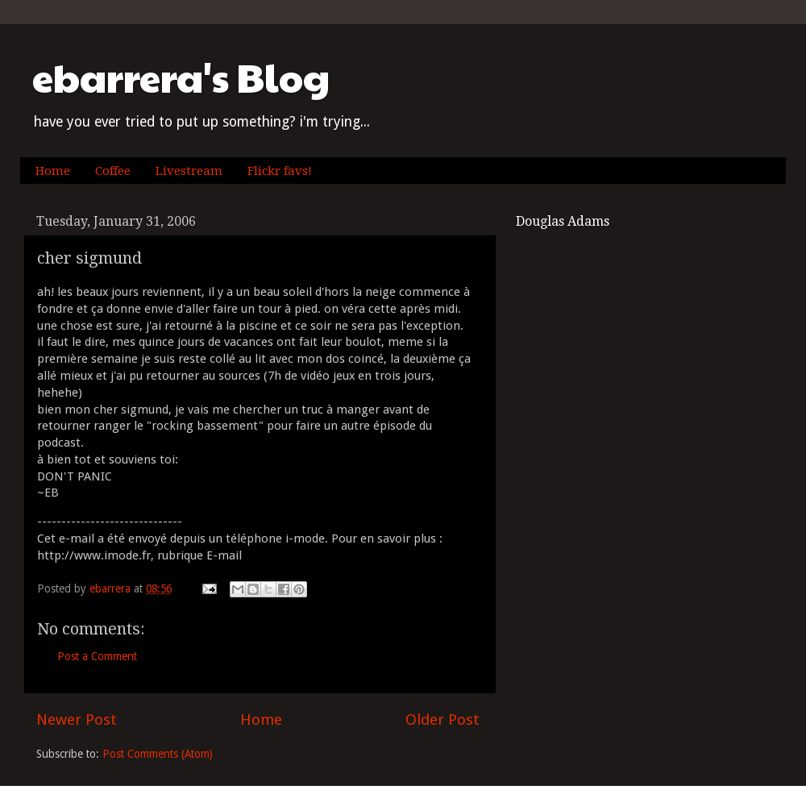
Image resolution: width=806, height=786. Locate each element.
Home (52, 171)
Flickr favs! (279, 171)
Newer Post (76, 719)
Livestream (189, 171)
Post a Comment (97, 656)
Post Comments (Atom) (157, 753)
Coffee (113, 171)
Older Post (442, 719)
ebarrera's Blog (181, 77)
